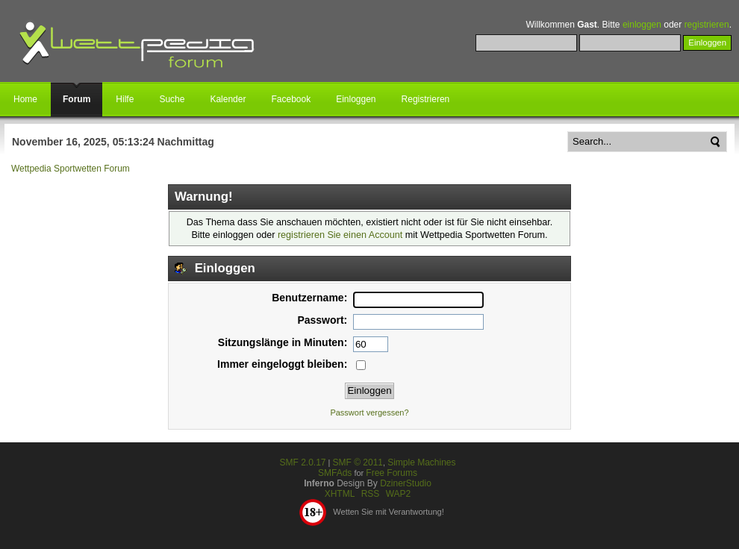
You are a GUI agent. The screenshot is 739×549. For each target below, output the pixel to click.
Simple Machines (421, 462)
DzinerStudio (405, 483)
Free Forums (391, 473)
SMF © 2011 (357, 462)
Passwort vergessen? (369, 412)
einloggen (642, 24)
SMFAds (335, 473)
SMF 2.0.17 (302, 462)
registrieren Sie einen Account (340, 235)
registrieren (707, 24)
